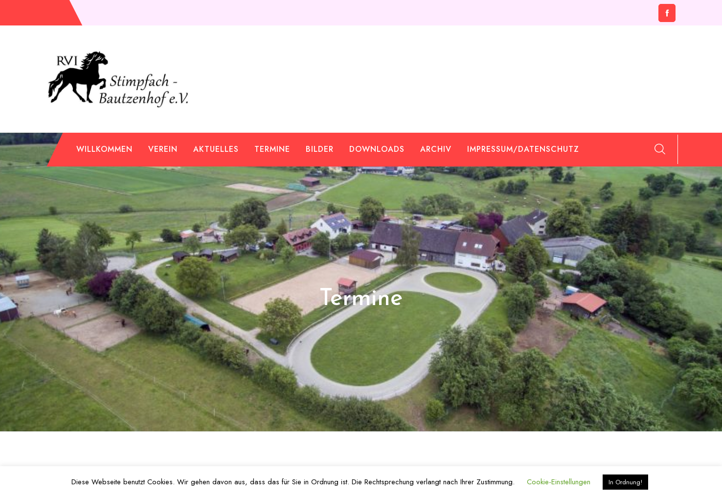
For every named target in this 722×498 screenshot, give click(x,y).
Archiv (435, 149)
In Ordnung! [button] (625, 482)
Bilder (320, 149)
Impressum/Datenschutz (523, 149)
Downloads (377, 149)
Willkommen (104, 149)
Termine (272, 149)
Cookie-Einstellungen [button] (558, 481)
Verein (163, 149)
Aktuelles (216, 149)
